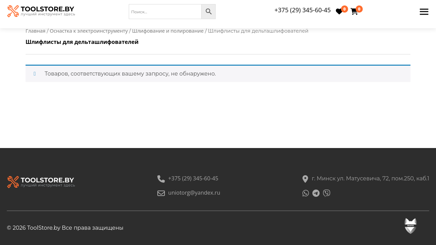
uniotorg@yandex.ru (188, 192)
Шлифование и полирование (168, 30)
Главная (35, 30)
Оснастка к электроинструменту (89, 30)
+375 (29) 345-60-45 (303, 10)
